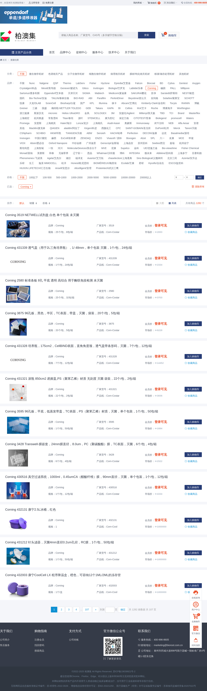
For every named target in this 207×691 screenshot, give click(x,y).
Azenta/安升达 (189, 158)
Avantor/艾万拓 (95, 158)
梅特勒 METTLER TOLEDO (66, 108)
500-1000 (61, 177)
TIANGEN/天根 (74, 133)
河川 (60, 148)
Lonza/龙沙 (82, 123)
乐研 (22, 163)
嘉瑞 (172, 143)
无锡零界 (63, 153)
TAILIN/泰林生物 (60, 98)
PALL (173, 88)
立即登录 (34, 3)
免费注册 (48, 3)
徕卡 (114, 103)
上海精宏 (24, 118)
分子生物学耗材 (75, 74)
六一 (162, 138)
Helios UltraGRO (71, 113)
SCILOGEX (100, 113)
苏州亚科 (142, 143)
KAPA (110, 108)
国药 (22, 98)
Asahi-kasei (113, 123)
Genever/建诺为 (69, 88)
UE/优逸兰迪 (150, 148)
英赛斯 (41, 153)
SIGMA (86, 93)
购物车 (154, 2)
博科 (122, 153)
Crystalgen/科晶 (28, 88)
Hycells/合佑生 (156, 163)
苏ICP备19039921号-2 (124, 671)
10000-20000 (128, 177)
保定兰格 (124, 118)
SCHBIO (41, 133)
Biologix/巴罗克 (117, 88)
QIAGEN (54, 128)
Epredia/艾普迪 (122, 83)
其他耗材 (184, 74)
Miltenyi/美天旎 (147, 113)
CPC (118, 128)
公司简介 (5, 639)
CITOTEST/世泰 (142, 118)
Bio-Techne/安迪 (38, 98)
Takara (99, 108)
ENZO (98, 138)
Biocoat (151, 83)
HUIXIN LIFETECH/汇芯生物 (35, 168)
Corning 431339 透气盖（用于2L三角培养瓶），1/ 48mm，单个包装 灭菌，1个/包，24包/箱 (68, 247)
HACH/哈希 (116, 133)
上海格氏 (98, 123)
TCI (171, 113)
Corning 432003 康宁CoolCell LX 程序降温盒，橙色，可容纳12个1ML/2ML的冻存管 (63, 575)
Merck (177, 128)
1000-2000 (77, 177)
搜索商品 (39, 650)
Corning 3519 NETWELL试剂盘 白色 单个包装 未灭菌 (42, 215)
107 (87, 609)
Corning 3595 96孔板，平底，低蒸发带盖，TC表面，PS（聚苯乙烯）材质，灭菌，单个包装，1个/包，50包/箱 (81, 411)
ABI (90, 98)
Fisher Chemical (190, 148)
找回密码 (39, 645)
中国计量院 (41, 138)
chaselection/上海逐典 (120, 158)
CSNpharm (26, 133)
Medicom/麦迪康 (117, 93)
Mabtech (99, 93)
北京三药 (172, 158)
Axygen (196, 83)
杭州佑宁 (184, 143)
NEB (171, 123)
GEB (88, 108)
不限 (22, 74)
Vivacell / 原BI (114, 138)
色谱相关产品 (55, 74)
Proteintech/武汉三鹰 (107, 168)
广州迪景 (91, 143)
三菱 (34, 108)
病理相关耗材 (118, 74)
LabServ (80, 83)
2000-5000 (93, 177)
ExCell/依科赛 (68, 138)
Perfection (132, 133)
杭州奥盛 (39, 118)
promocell (176, 118)
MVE (103, 148)
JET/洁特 (159, 123)
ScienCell (51, 103)
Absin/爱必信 (37, 143)
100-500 (47, 177)
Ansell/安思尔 (62, 168)
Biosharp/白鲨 (68, 103)
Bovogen (131, 138)
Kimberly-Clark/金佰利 (153, 103)
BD (161, 83)
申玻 (191, 138)
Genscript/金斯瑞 (110, 143)
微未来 (148, 153)
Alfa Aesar (183, 123)
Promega (24, 123)
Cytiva (171, 83)
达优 (164, 133)
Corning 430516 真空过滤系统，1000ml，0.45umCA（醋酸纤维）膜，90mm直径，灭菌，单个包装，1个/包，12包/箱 (86, 477)
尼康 (113, 148)
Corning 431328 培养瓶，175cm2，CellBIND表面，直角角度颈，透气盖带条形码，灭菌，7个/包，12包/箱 (78, 346)
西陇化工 (106, 128)
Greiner (24, 108)
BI (119, 108)
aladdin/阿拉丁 (72, 128)
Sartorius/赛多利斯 (30, 93)
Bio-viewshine (169, 148)
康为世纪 (110, 118)
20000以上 (145, 177)
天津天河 (73, 93)
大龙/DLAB (35, 103)
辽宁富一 (78, 153)
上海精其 (51, 123)
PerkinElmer (117, 98)
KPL (92, 103)
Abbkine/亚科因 (164, 153)
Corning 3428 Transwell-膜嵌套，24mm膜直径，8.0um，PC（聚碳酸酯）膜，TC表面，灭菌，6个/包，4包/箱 (81, 444)
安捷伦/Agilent (126, 113)
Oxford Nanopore (58, 143)
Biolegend (161, 118)
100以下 (33, 177)
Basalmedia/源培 (180, 133)
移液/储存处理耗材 (164, 74)
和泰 (51, 153)
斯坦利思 (24, 148)
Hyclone (105, 83)
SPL (153, 138)
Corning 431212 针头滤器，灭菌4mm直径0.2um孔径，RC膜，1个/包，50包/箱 (59, 542)
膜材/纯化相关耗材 (140, 74)
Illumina (103, 103)
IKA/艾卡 (141, 108)
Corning (151, 88)
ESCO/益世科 (176, 163)
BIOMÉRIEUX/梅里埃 (105, 163)
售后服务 (5, 645)
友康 (171, 138)
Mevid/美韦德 (48, 88)
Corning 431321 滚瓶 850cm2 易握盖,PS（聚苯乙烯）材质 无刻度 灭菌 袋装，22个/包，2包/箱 (70, 378)
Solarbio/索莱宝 (171, 98)
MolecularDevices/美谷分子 (82, 148)
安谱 (196, 123)
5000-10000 (109, 177)
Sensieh (101, 133)
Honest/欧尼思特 (80, 163)
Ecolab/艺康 (127, 163)
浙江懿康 (24, 113)
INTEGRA (134, 153)
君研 (141, 163)
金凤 (87, 113)
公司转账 (74, 639)
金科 (136, 148)
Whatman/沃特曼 (106, 153)
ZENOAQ (85, 138)
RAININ (185, 103)
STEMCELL (94, 118)
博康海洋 (167, 108)
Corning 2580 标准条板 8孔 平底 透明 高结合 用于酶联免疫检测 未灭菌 (54, 280)
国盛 (44, 108)
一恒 (50, 148)
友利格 (154, 98)
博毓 (196, 103)
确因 (163, 88)
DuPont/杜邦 (162, 128)
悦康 (22, 103)
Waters (190, 118)
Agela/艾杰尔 (54, 158)
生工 (31, 163)
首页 (52, 52)
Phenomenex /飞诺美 (31, 158)
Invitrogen (98, 88)
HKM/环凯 (55, 133)
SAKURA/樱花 (138, 93)
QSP (55, 83)
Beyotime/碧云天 (137, 98)
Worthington (183, 108)
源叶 (80, 118)
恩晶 (89, 153)
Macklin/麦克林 (37, 128)
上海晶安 (128, 143)
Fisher (93, 83)
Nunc (32, 83)
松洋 (63, 163)
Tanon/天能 (191, 128)
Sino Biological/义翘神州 (150, 158)
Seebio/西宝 (158, 143)
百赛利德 (197, 153)
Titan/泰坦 (68, 118)
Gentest (183, 83)
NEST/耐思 (188, 93)
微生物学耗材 (36, 74)
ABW (89, 133)
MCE (181, 138)
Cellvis (128, 108)
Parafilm (101, 98)
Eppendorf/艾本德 (53, 93)
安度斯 (37, 123)
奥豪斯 (128, 123)
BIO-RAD (79, 98)
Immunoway (142, 123)
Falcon (138, 83)
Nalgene (44, 83)
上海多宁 (182, 153)
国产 (82, 103)
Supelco (125, 148)
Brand (181, 113)
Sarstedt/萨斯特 (169, 93)
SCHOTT (189, 98)
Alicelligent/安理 (82, 168)
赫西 (53, 138)
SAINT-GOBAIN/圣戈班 (138, 128)
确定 (200, 177)
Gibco (85, 88)
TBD (162, 113)
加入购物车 (193, 225)
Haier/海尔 (66, 123)
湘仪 (68, 158)
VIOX (22, 143)
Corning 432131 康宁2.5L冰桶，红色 (30, 509)
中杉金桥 (77, 143)
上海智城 (39, 148)
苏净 (153, 93)
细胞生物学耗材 (97, 74)
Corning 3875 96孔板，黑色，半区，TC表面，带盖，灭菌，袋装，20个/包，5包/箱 (62, 313)
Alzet (143, 138)
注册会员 (39, 639)
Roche (154, 108)
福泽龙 (79, 158)
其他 (22, 128)
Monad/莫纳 (26, 153)
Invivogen (25, 138)
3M (112, 113)
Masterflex (194, 113)
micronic (52, 113)
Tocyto (173, 103)
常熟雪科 (53, 118)
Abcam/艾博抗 (129, 103)
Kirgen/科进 (90, 128)
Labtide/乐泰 (136, 88)
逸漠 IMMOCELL (48, 163)
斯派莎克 (39, 113)
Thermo (67, 83)
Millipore (185, 88)
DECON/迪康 (150, 133)
